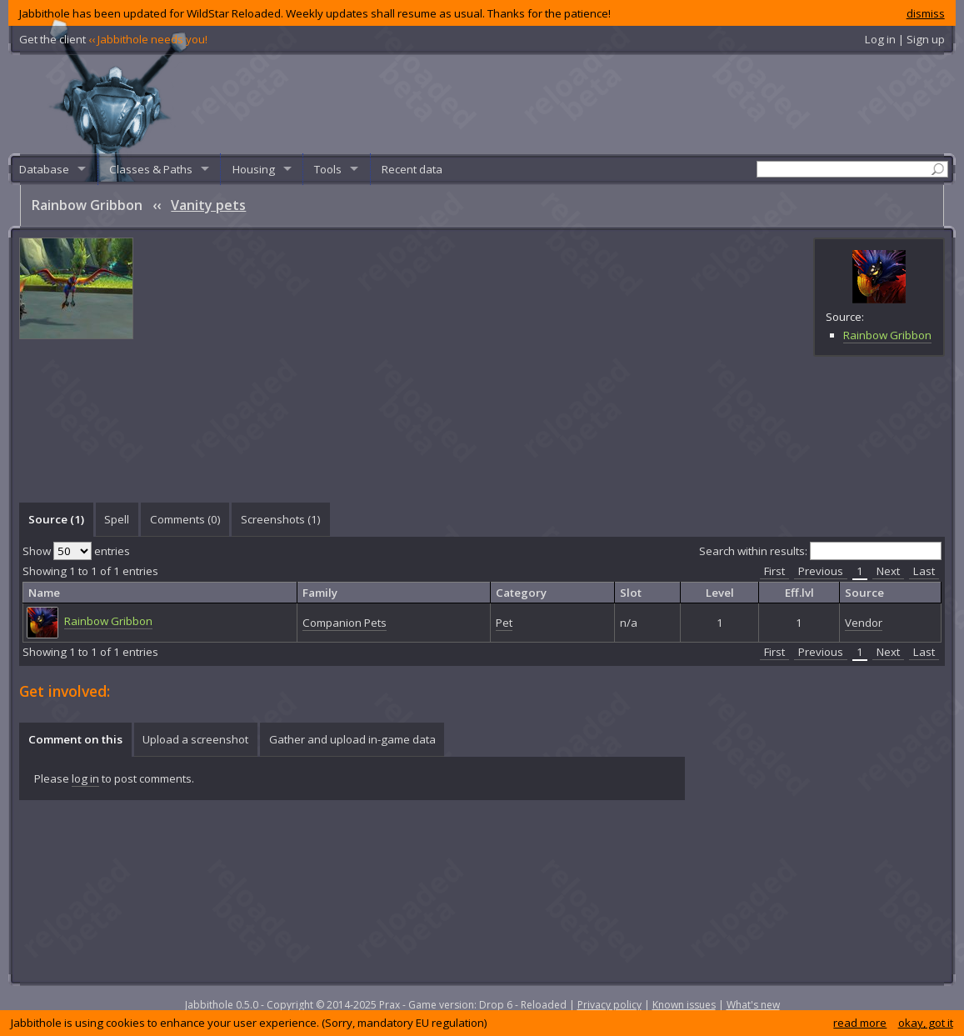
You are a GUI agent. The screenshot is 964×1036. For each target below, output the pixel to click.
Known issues (684, 1005)
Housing (253, 169)
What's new (753, 1005)
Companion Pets (344, 622)
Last (924, 570)
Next (888, 570)
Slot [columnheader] (631, 592)
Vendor (863, 622)
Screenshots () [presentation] (281, 519)
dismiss (926, 13)
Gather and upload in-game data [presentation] (352, 739)
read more (860, 1022)
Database (44, 169)
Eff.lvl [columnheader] (799, 592)
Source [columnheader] (864, 592)
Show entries (76, 550)
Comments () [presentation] (185, 519)
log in (85, 778)
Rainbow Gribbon (887, 335)
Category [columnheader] (521, 592)
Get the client (113, 39)
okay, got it (925, 1022)
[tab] (55, 519)
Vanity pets (208, 205)
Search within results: (820, 550)
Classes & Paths (150, 169)
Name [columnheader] (44, 592)
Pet (504, 622)
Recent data (412, 169)
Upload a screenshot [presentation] (195, 739)
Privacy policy (609, 1005)
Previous (820, 570)
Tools (328, 169)
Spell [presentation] (116, 519)
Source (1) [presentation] (56, 519)
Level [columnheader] (720, 592)
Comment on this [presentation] (75, 739)
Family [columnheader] (319, 592)
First (774, 570)
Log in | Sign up (905, 39)
